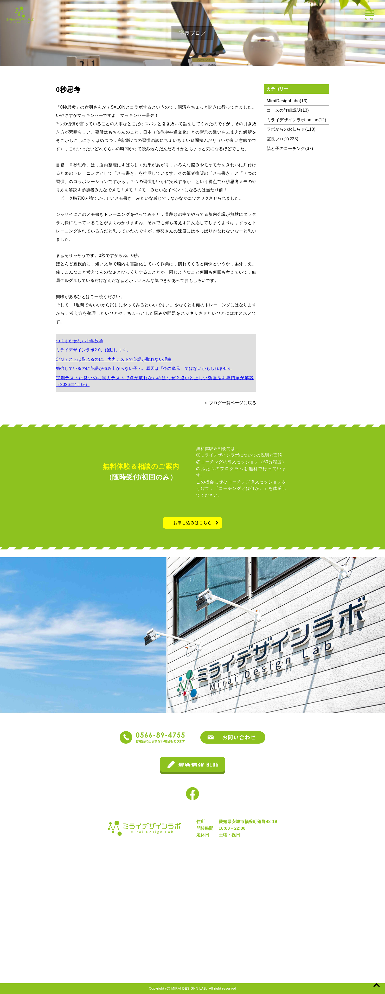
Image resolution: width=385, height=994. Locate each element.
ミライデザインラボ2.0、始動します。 (93, 350)
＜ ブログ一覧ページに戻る (229, 403)
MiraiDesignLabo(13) (287, 101)
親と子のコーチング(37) (290, 148)
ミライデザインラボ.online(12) (296, 120)
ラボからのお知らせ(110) (291, 129)
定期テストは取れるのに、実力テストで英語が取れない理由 (114, 359)
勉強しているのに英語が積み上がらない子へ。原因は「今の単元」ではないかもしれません (144, 368)
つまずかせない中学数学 (79, 341)
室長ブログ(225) (282, 139)
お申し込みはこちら (192, 523)
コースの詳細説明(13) (288, 110)
